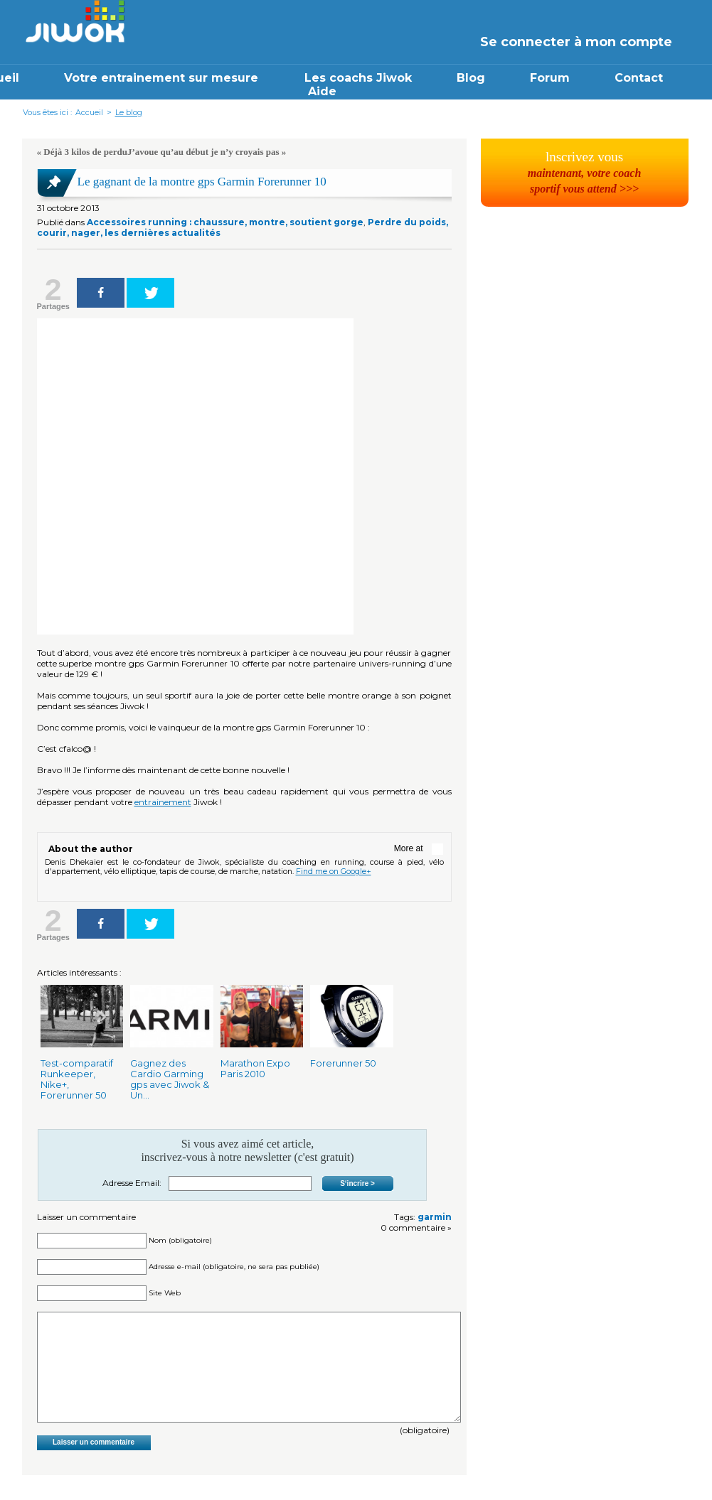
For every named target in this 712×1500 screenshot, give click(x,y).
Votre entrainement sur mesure (163, 78)
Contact (639, 78)
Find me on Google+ (333, 871)
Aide (322, 91)
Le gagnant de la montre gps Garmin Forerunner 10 (202, 181)
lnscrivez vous (585, 172)
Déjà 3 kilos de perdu (85, 151)
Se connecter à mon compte (576, 42)
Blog (471, 78)
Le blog (128, 112)
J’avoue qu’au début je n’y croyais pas (203, 151)
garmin (435, 1217)
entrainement (162, 802)
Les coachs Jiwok (358, 78)
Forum (550, 78)
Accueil (89, 112)
